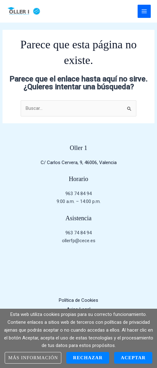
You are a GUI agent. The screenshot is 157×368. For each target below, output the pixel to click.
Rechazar (88, 357)
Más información (33, 357)
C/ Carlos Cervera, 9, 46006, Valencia (79, 162)
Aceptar (133, 357)
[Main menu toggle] (144, 11)
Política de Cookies (78, 300)
